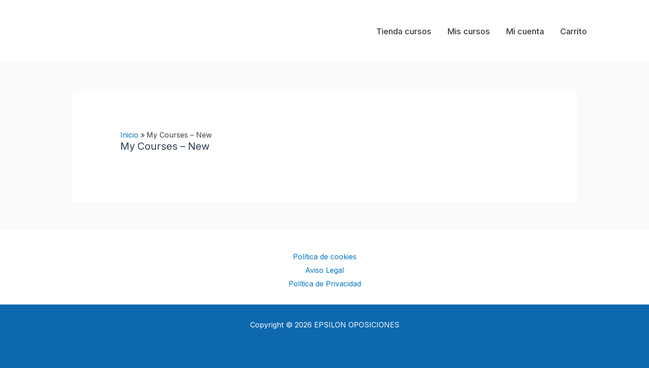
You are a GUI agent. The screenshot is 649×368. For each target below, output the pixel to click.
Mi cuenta (525, 31)
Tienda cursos (403, 31)
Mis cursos (469, 31)
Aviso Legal (324, 270)
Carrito (573, 31)
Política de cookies (324, 256)
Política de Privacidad (324, 283)
